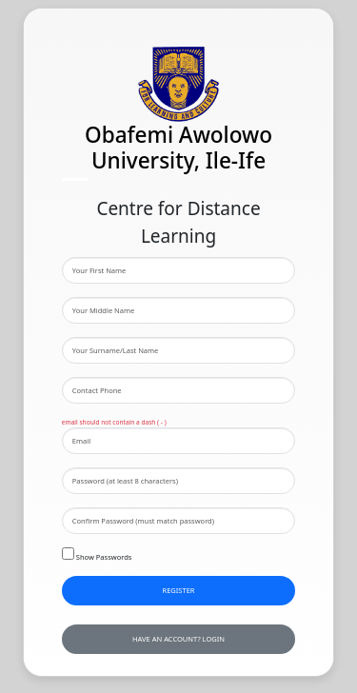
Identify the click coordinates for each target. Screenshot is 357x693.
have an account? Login (178, 639)
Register (178, 590)
